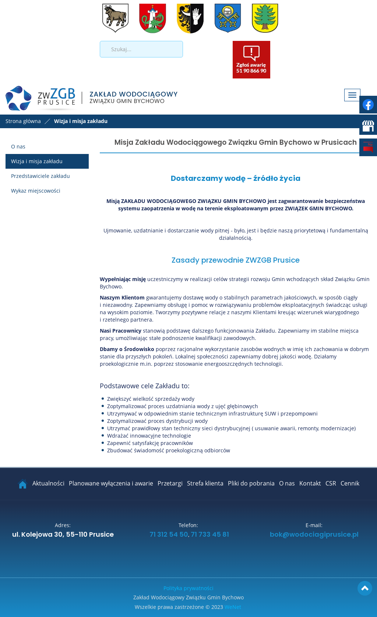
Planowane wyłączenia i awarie (111, 483)
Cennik (350, 483)
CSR (330, 483)
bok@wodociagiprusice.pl (314, 535)
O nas (18, 146)
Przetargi (170, 483)
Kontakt (310, 483)
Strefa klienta (205, 483)
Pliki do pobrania (251, 483)
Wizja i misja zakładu (37, 161)
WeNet (233, 606)
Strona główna (23, 121)
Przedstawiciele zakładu (40, 175)
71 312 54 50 (168, 535)
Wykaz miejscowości (35, 190)
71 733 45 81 (210, 535)
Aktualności (48, 483)
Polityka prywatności (188, 588)
